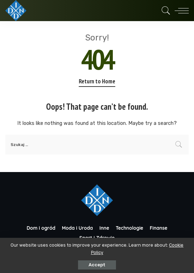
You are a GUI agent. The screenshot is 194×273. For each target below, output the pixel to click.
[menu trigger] (180, 10)
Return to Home (97, 81)
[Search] (164, 10)
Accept (97, 264)
